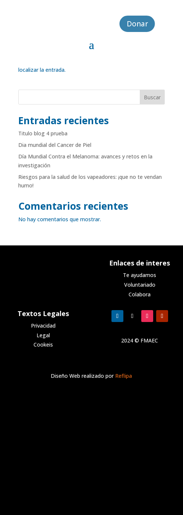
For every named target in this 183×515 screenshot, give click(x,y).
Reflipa (123, 375)
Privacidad (43, 325)
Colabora (140, 294)
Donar (137, 24)
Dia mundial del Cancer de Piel (54, 144)
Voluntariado (139, 284)
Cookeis (43, 344)
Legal (43, 335)
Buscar (152, 97)
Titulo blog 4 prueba (42, 133)
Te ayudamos (139, 275)
